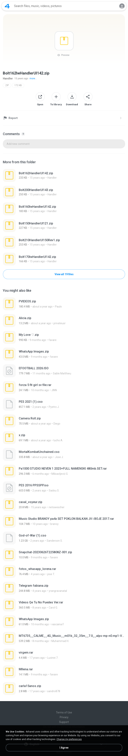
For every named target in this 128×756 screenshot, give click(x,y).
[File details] (47, 175)
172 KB (18, 85)
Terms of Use (64, 712)
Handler (8, 78)
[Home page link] (7, 6)
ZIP (7, 85)
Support (64, 722)
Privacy (64, 717)
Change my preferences (69, 739)
